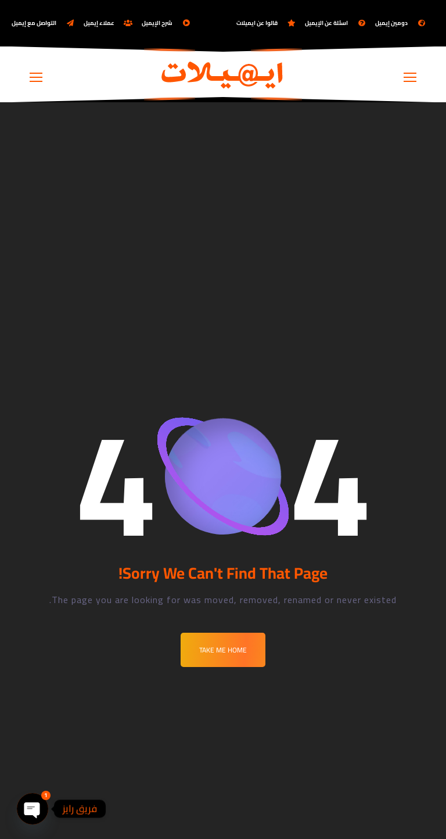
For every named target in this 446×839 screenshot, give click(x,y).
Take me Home (223, 650)
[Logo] (223, 74)
